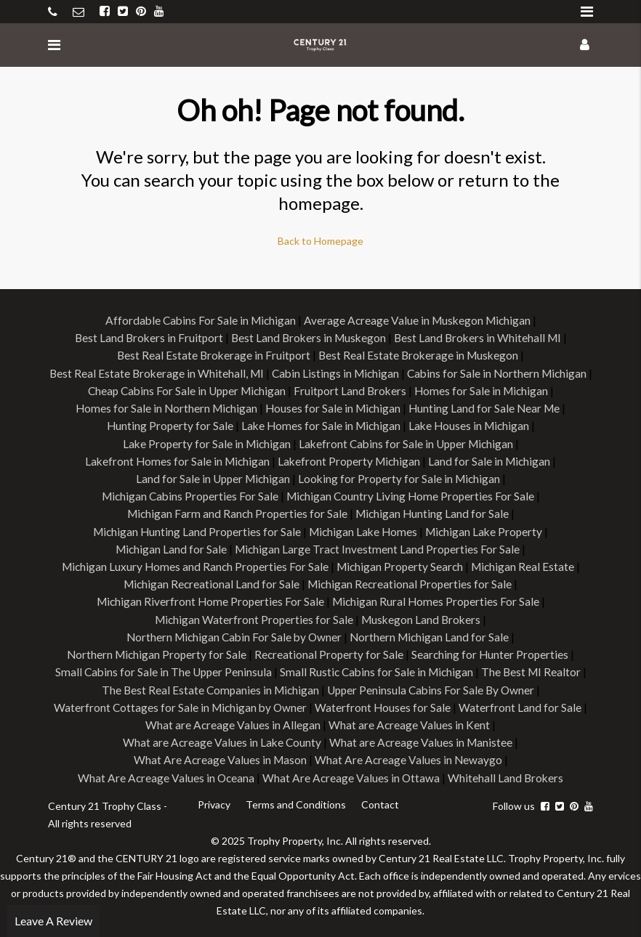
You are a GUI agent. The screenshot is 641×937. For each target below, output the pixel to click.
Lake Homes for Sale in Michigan (466, 424)
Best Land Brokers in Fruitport (144, 337)
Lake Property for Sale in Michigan (269, 442)
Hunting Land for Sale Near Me (164, 424)
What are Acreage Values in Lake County (221, 738)
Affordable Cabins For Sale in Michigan (197, 320)
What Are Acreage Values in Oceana (165, 773)
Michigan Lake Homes (363, 529)
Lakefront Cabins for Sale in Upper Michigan (473, 442)
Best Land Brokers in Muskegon (307, 337)
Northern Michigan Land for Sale (432, 634)
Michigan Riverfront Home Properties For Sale (208, 599)
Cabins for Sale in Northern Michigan (150, 390)
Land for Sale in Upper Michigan (211, 477)
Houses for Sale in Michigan (487, 407)
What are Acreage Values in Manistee (422, 738)
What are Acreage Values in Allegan (232, 721)
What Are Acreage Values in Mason (219, 756)
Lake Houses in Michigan (114, 442)
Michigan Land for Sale (169, 546)
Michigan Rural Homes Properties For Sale (437, 599)
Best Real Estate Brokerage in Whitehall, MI (249, 372)
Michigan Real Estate (526, 564)
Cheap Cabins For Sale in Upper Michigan (352, 390)
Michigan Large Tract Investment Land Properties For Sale (378, 546)
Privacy (213, 800)
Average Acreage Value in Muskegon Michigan (419, 320)
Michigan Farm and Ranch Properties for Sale (235, 512)
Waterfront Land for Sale (522, 703)
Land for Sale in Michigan (493, 459)
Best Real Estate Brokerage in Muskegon (420, 355)
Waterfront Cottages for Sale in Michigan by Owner (180, 703)
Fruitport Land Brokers (520, 390)
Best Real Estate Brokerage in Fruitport (211, 355)
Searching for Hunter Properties (492, 651)
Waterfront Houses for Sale (385, 703)
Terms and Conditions (294, 800)
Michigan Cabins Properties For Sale (187, 494)
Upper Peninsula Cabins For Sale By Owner (432, 686)
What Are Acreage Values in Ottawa (351, 773)
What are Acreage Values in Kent (409, 721)
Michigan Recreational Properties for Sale (411, 581)
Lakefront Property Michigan (350, 459)
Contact (378, 800)
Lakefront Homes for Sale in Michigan (175, 459)
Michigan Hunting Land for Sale (433, 512)
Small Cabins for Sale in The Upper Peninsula (160, 669)
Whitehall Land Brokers (507, 773)
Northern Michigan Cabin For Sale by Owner (232, 634)
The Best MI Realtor (535, 669)
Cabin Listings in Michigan (431, 372)
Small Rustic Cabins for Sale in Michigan (377, 669)
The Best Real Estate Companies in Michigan (207, 686)
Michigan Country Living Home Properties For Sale (412, 494)
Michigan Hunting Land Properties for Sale (193, 529)
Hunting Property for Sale (313, 424)
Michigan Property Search (401, 564)
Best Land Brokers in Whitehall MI (480, 337)
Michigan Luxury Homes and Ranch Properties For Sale (192, 564)
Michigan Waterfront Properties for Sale (252, 616)
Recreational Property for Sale (329, 651)
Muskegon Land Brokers (422, 616)
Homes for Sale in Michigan (148, 407)
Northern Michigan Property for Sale (154, 651)
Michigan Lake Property (487, 529)
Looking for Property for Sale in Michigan (401, 477)
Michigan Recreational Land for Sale (210, 581)
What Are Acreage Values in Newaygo (409, 756)
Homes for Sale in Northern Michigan (317, 407)
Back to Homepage (320, 241)
